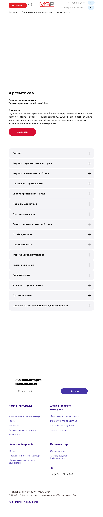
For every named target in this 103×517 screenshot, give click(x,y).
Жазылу (74, 391)
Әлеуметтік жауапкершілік (23, 430)
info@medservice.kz (74, 7)
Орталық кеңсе (58, 451)
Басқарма (14, 425)
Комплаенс (15, 434)
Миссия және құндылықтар (24, 416)
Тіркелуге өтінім (59, 430)
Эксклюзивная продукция (37, 12)
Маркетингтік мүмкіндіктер (24, 455)
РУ (91, 2)
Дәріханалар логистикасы (65, 416)
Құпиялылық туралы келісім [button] (24, 502)
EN (91, 7)
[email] (36, 391)
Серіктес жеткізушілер (62, 425)
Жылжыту (14, 451)
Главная (13, 12)
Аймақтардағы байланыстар (58, 457)
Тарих (12, 421)
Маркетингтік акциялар (63, 421)
